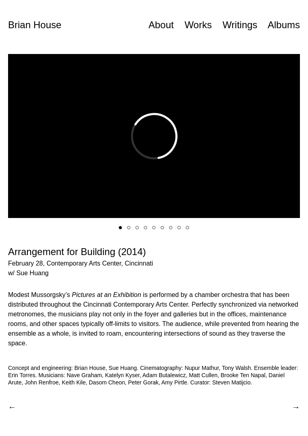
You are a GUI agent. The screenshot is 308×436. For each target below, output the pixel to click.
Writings (239, 24)
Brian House (34, 24)
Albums (284, 24)
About (161, 24)
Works (198, 24)
